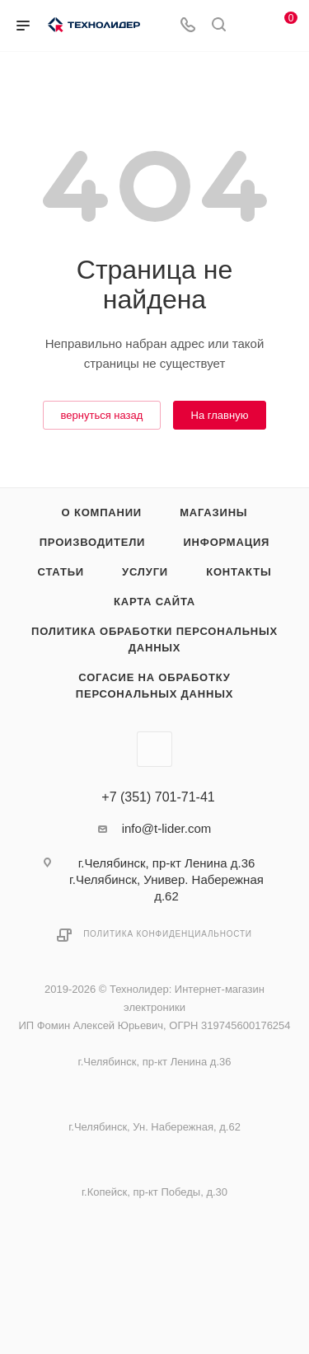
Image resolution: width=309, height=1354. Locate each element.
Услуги (145, 572)
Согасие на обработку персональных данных (154, 685)
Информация (226, 542)
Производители (93, 542)
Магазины (213, 512)
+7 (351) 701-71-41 (157, 797)
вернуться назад (102, 415)
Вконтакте (154, 749)
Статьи (61, 572)
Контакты (238, 572)
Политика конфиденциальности (167, 933)
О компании (102, 512)
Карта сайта (154, 601)
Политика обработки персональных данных (154, 639)
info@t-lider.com (167, 828)
